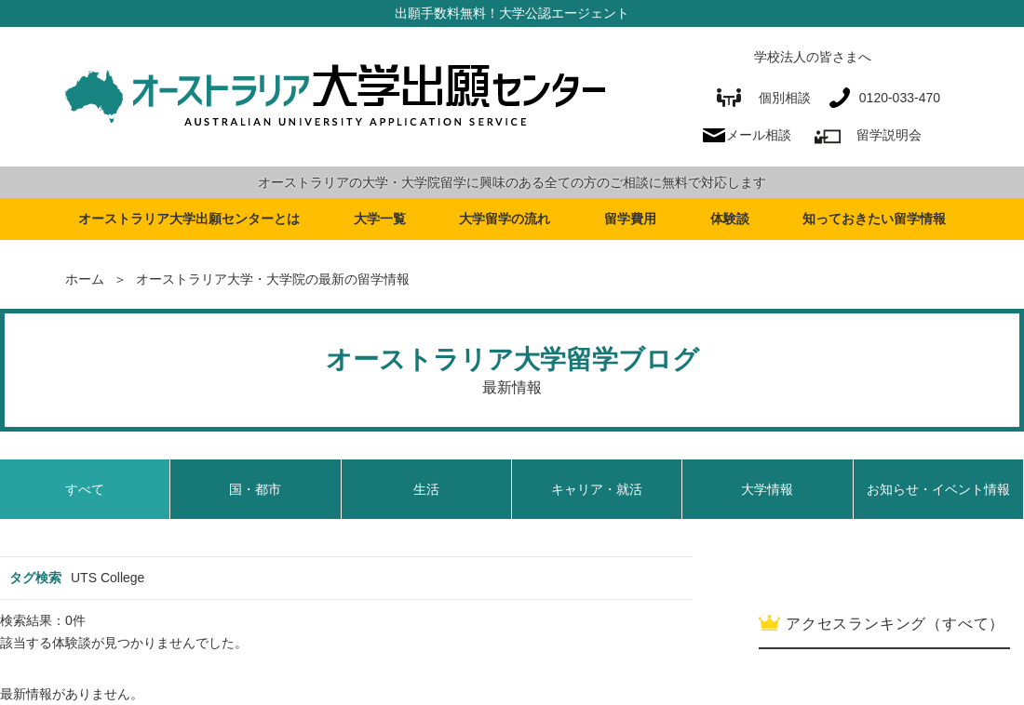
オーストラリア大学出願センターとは (189, 218)
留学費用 (630, 218)
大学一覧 (380, 218)
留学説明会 (889, 134)
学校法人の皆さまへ (812, 56)
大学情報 (767, 489)
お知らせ (938, 489)
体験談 (729, 218)
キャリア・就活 (596, 489)
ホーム (84, 279)
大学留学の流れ (504, 218)
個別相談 (764, 97)
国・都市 (255, 489)
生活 (426, 489)
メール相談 (758, 134)
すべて (84, 489)
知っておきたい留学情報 (874, 218)
